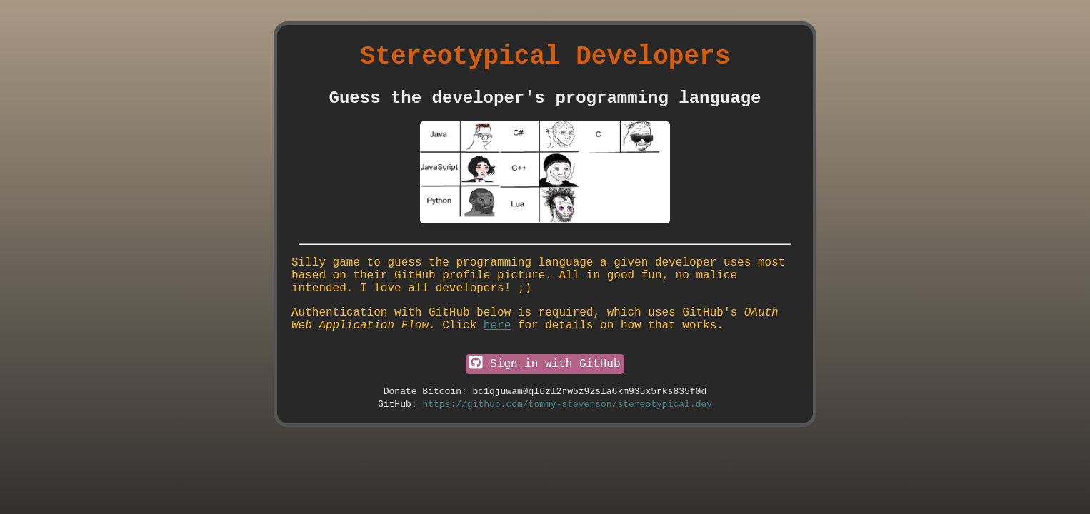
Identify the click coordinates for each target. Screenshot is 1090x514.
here (497, 348)
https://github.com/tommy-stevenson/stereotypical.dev (567, 437)
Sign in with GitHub (544, 391)
